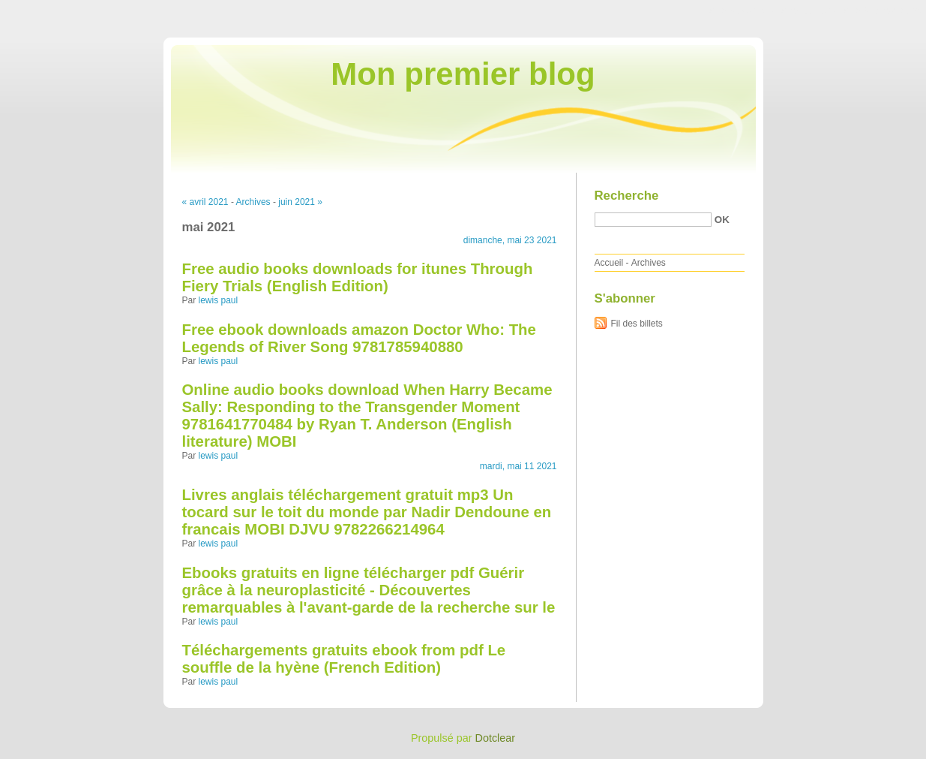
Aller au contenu (742, 10)
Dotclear (495, 738)
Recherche (627, 195)
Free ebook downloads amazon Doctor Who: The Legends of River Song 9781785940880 (359, 338)
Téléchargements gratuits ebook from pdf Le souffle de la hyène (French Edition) (344, 659)
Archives (253, 202)
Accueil (609, 263)
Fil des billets (637, 323)
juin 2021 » (300, 202)
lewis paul (218, 300)
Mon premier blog (463, 74)
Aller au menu (808, 10)
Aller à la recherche (882, 10)
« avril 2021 (205, 202)
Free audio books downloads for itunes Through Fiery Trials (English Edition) (357, 277)
